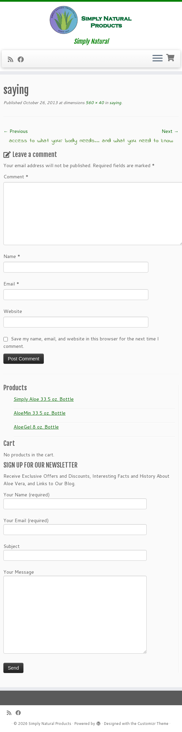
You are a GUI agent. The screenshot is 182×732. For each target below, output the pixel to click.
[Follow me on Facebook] (23, 59)
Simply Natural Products (50, 723)
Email (11, 283)
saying (114, 102)
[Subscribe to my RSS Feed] (13, 59)
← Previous (15, 131)
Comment (16, 176)
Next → (170, 131)
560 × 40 (94, 102)
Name (11, 256)
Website (12, 311)
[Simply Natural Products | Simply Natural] (91, 20)
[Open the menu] (157, 59)
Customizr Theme (153, 723)
